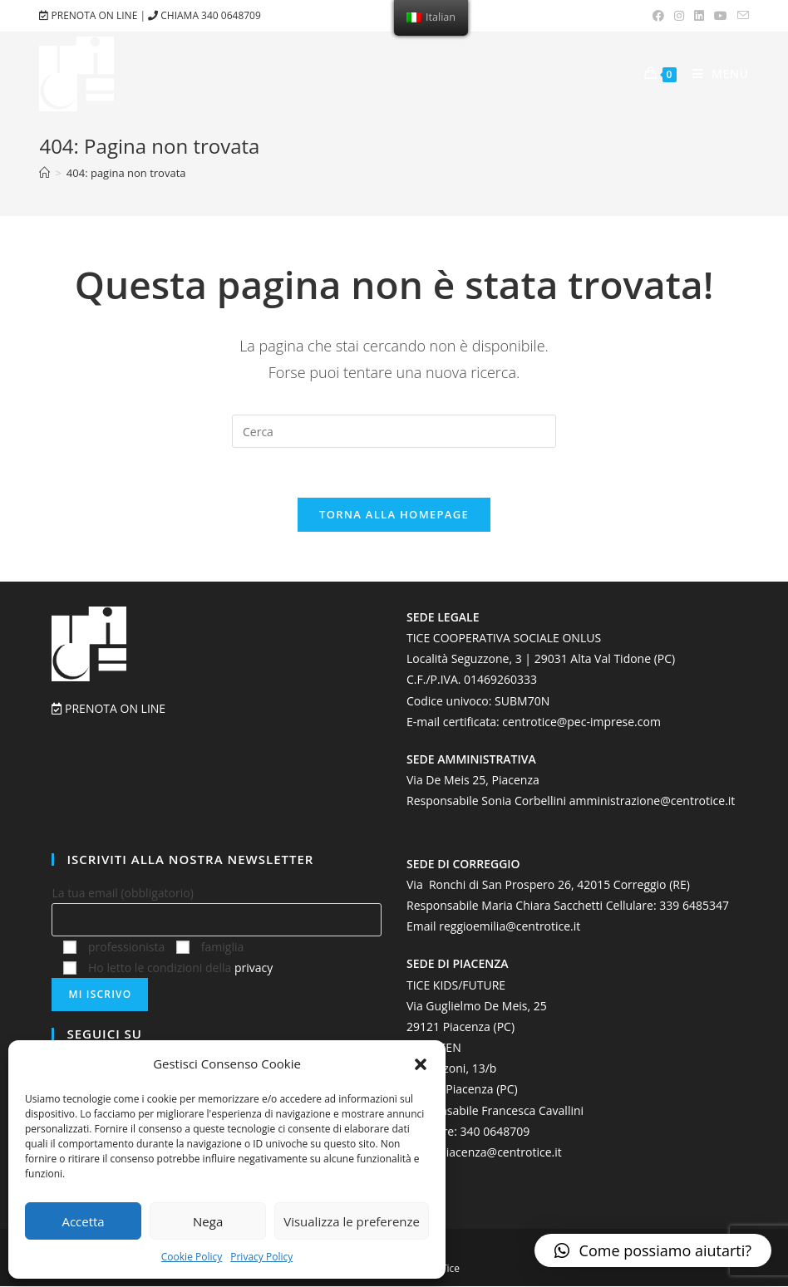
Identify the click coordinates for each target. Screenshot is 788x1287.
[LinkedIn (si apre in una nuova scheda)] (699, 15)
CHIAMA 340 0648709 (204, 15)
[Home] (44, 172)
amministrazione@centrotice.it (652, 801)
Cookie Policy (191, 1257)
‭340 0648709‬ (495, 1131)
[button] (420, 1064)
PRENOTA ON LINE (89, 15)
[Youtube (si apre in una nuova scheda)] (720, 15)
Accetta (83, 1221)
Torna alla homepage (394, 514)
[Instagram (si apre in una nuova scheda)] (679, 15)
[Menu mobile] (714, 73)
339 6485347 (694, 905)
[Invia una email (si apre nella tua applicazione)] (740, 15)
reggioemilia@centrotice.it (509, 927)
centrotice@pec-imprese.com (581, 721)
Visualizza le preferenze (351, 1221)
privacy (253, 967)
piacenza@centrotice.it (500, 1152)
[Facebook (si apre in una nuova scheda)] (658, 15)
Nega (208, 1221)
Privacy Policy (261, 1257)
